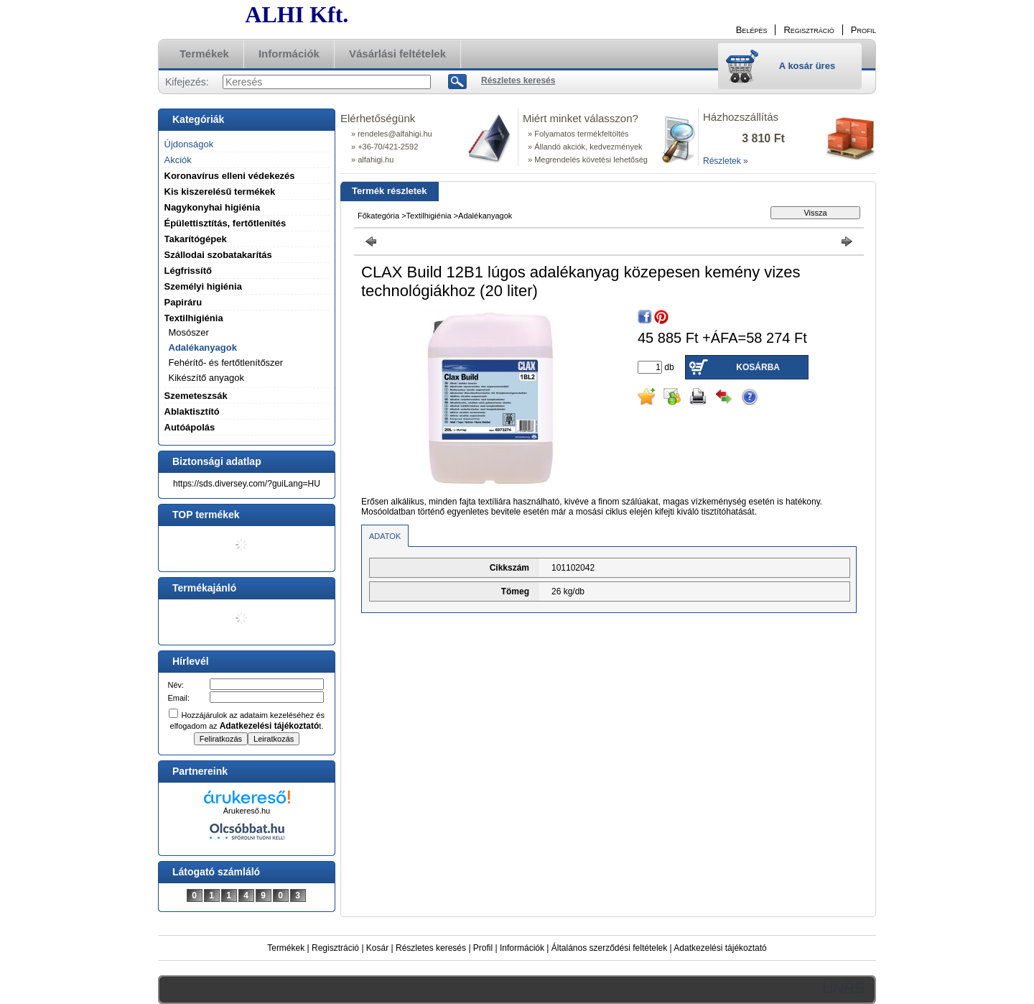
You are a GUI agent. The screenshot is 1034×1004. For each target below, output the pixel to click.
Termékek (285, 948)
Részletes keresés (431, 948)
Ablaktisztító (192, 411)
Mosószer (189, 332)
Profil (483, 948)
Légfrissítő (188, 270)
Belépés (752, 29)
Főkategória (378, 215)
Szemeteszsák (196, 395)
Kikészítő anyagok (207, 377)
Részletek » (725, 161)
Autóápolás (189, 427)
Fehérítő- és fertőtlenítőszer (226, 362)
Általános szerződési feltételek (609, 948)
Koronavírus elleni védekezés (229, 175)
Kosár (377, 948)
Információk (522, 948)
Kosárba (758, 367)
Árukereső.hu (246, 810)
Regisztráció (335, 948)
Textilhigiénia (429, 215)
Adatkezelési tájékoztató (720, 948)
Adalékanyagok (203, 347)
